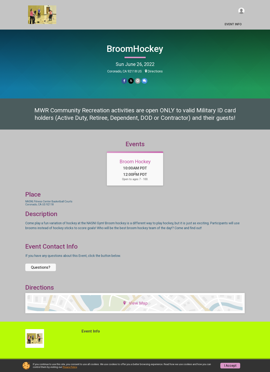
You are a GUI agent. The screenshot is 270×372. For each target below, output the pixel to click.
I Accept (230, 366)
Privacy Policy (70, 367)
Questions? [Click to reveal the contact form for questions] (40, 269)
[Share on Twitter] (131, 81)
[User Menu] (241, 10)
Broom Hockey (135, 164)
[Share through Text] (144, 81)
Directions (155, 71)
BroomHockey (135, 48)
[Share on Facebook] (124, 81)
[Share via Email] (137, 81)
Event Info (233, 24)
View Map (135, 305)
